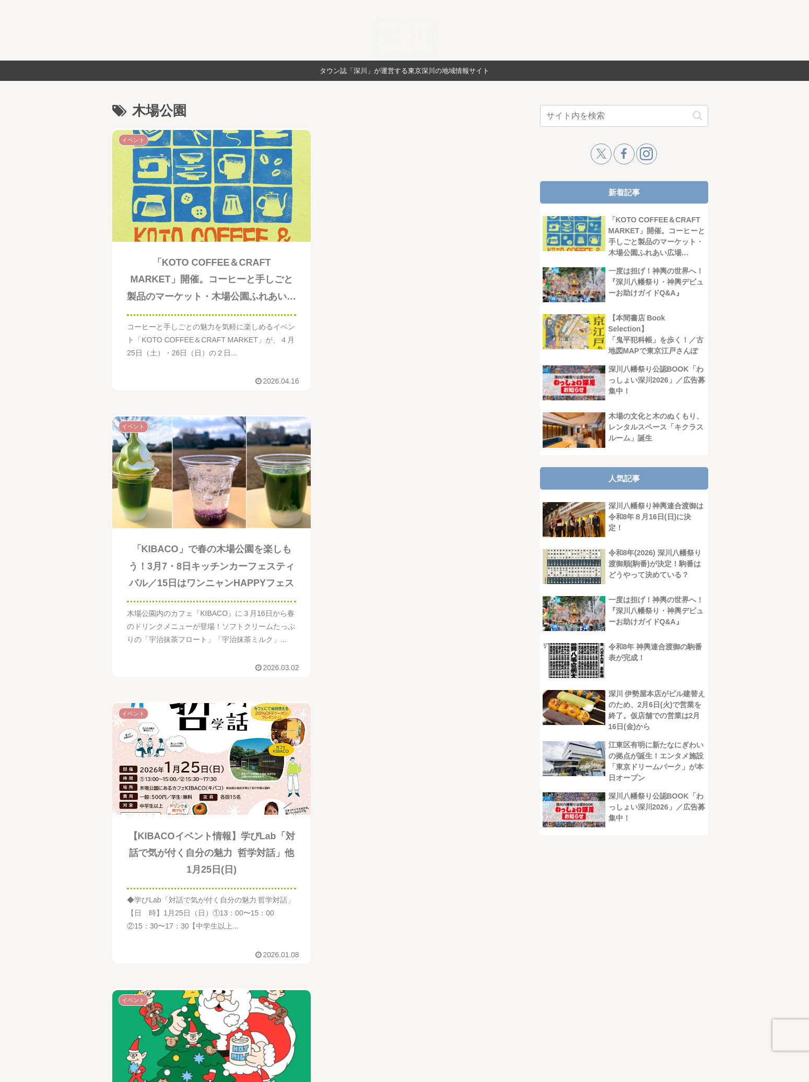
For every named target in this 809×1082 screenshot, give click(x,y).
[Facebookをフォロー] (624, 154)
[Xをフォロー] (601, 154)
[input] (624, 116)
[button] (697, 116)
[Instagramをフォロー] (646, 154)
